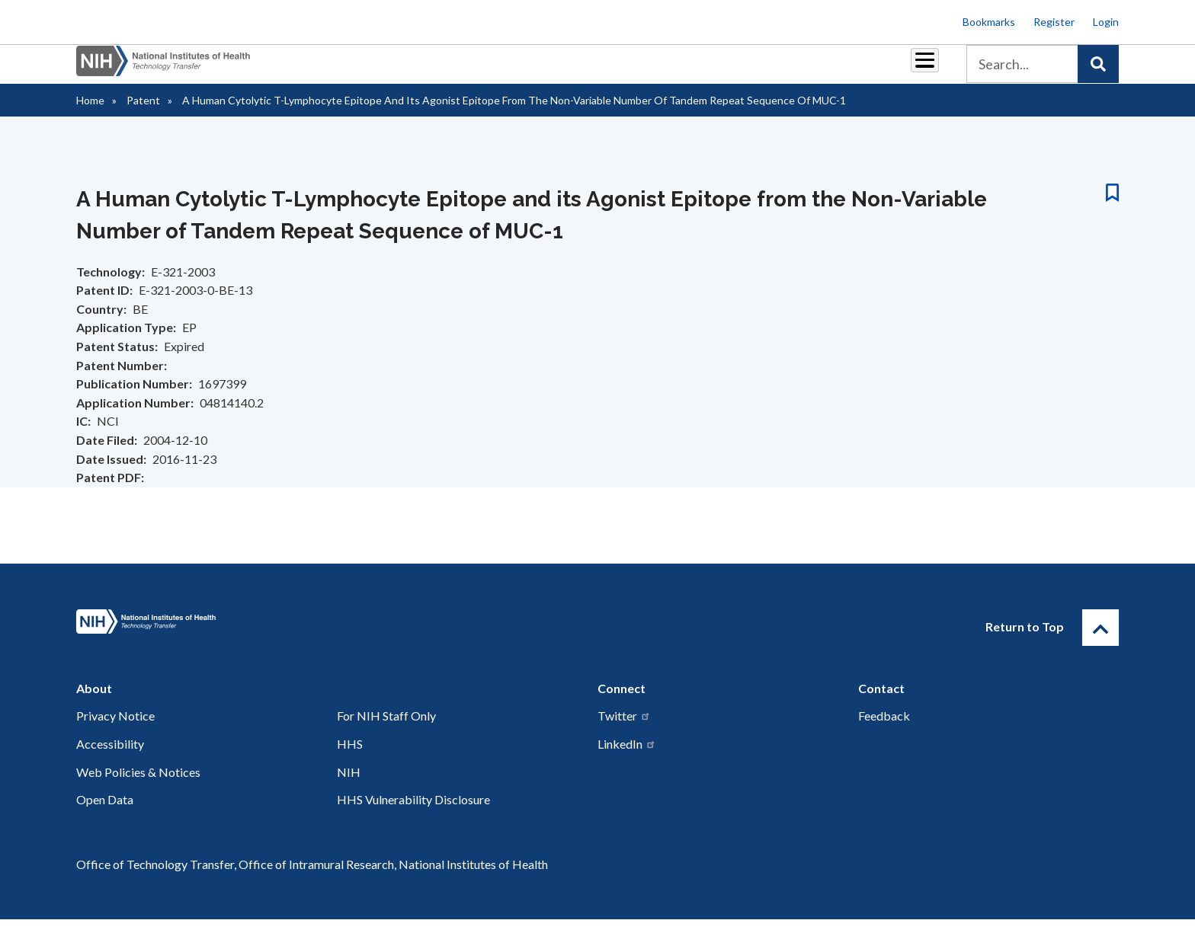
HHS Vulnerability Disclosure (413, 813)
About (911, 69)
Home (90, 113)
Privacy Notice (115, 729)
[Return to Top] (1100, 641)
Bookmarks (989, 21)
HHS (350, 757)
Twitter (624, 729)
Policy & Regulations (818, 69)
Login (1106, 21)
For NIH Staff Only (386, 729)
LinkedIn (627, 757)
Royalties (575, 69)
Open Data (104, 813)
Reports (644, 69)
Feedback (884, 729)
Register (1054, 21)
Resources (715, 69)
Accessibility (110, 757)
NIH (348, 785)
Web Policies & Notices (138, 785)
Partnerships (494, 69)
